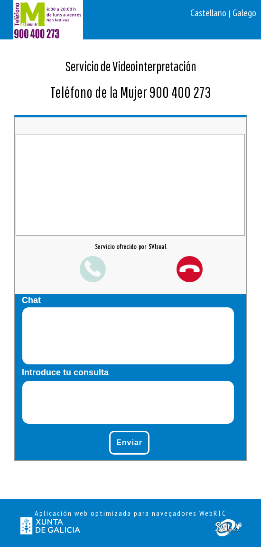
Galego (244, 13)
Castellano (209, 13)
